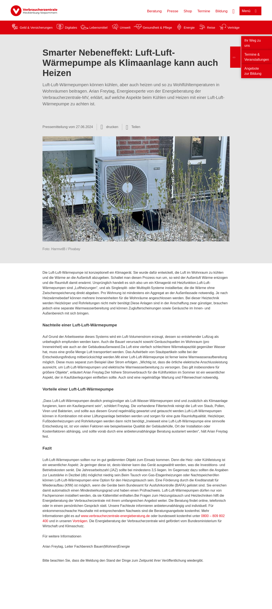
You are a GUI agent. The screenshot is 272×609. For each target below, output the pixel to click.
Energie (189, 27)
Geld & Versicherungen (36, 27)
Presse (172, 11)
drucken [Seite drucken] (112, 127)
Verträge (234, 27)
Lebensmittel (98, 27)
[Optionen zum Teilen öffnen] (133, 127)
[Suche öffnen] (233, 11)
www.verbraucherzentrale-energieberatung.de (115, 516)
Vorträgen (79, 521)
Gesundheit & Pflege (157, 27)
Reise (211, 27)
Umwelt (125, 27)
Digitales (71, 27)
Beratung (154, 11)
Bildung (221, 11)
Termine (203, 11)
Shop (188, 11)
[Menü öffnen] (250, 11)
